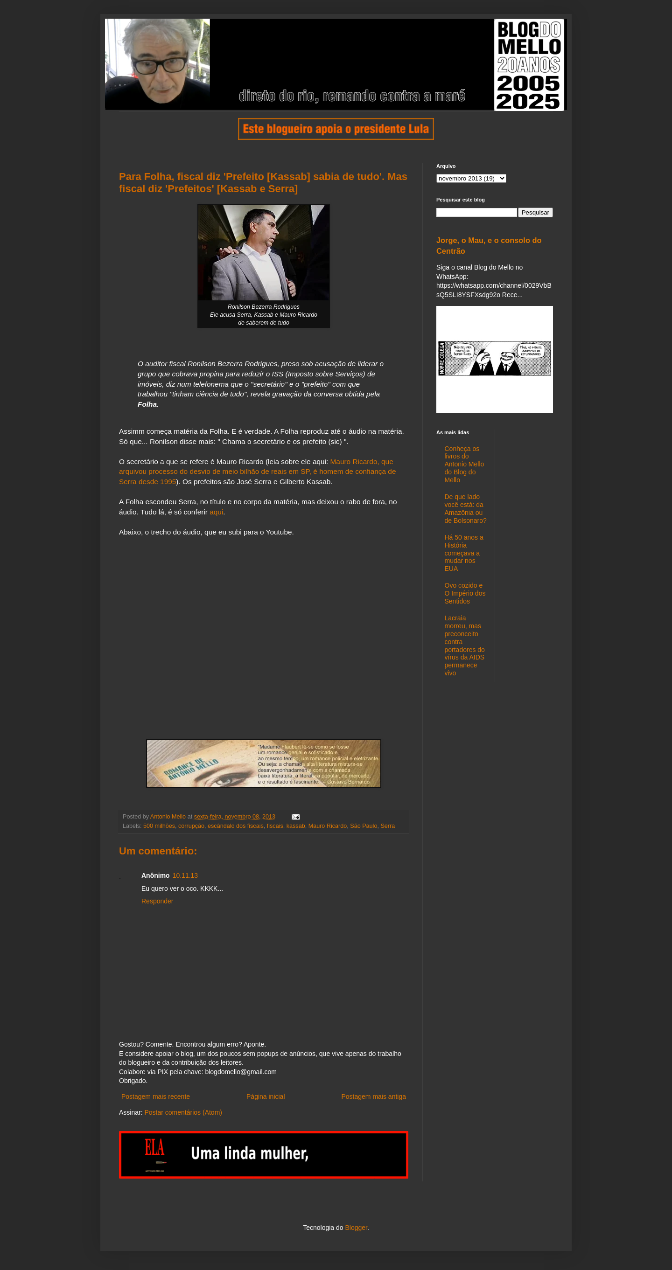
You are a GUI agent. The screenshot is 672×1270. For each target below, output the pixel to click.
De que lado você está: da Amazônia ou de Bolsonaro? (466, 508)
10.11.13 (185, 875)
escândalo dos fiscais (236, 826)
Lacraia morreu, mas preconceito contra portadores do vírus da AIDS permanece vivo (465, 645)
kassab (296, 826)
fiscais (275, 826)
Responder (157, 901)
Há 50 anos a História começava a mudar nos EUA (464, 553)
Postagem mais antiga (373, 1096)
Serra (387, 826)
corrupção (191, 826)
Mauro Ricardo (327, 826)
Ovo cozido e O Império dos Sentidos (465, 593)
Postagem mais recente (155, 1096)
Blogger (356, 1227)
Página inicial (265, 1096)
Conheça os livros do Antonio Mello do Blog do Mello (464, 464)
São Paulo (363, 826)
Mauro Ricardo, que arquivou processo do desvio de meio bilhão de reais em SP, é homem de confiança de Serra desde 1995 (257, 472)
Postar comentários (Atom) (183, 1112)
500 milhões (159, 826)
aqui (216, 512)
